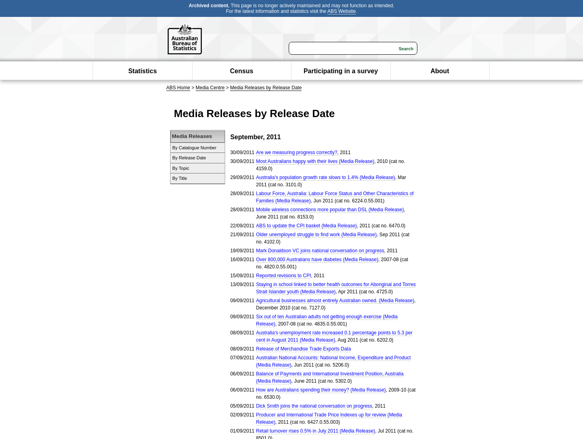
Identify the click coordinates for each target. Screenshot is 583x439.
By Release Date (189, 157)
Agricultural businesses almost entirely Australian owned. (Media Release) (335, 300)
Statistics (142, 71)
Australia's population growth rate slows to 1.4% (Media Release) (325, 177)
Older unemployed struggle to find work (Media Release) (316, 234)
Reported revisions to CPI (283, 275)
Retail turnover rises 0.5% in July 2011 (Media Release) (315, 431)
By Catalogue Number (194, 147)
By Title (179, 178)
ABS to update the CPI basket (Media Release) (306, 226)
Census (241, 71)
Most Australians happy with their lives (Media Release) (315, 161)
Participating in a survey (341, 71)
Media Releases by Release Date (266, 88)
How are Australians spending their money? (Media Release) (321, 390)
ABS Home (178, 88)
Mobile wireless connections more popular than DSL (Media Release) (330, 209)
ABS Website (341, 11)
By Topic (180, 168)
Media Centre (210, 88)
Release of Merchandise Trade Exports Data (303, 349)
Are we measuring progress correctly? (296, 152)
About (440, 71)
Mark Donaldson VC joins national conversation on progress (320, 251)
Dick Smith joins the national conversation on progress (314, 406)
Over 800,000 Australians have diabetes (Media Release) (317, 259)
